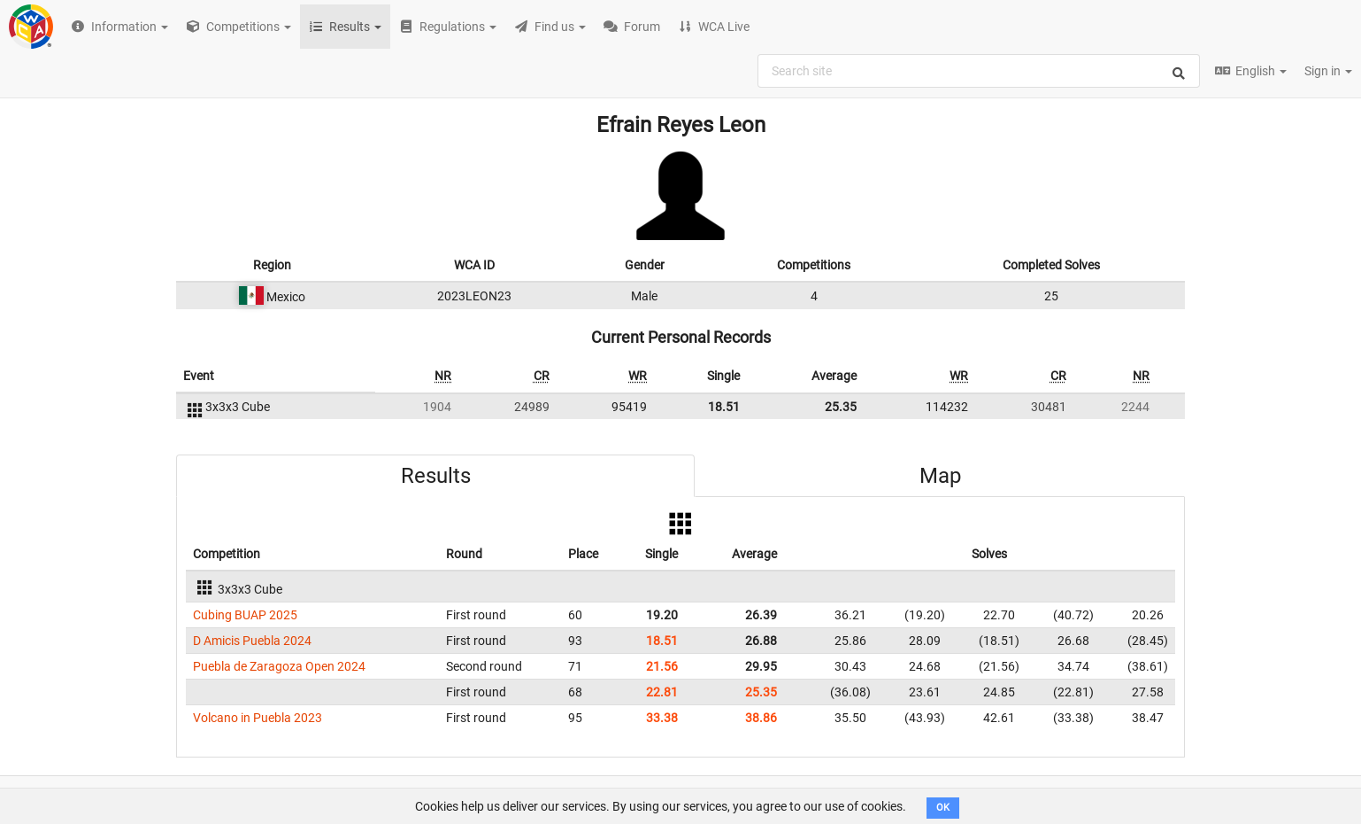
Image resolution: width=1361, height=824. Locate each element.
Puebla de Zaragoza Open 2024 (279, 666)
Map (940, 475)
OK (943, 807)
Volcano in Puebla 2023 (257, 718)
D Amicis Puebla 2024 (252, 641)
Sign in (1328, 71)
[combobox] (978, 71)
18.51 (724, 407)
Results (436, 475)
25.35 (841, 407)
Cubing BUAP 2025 (245, 615)
